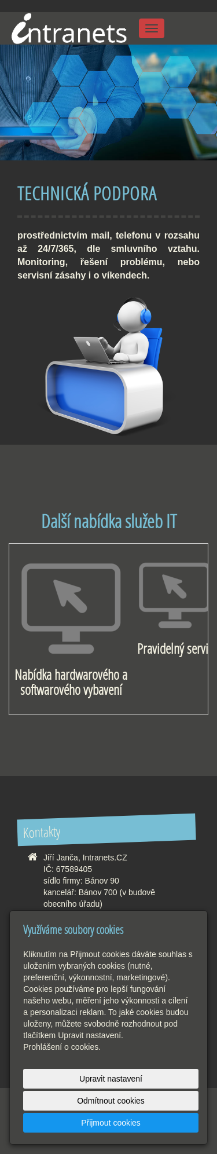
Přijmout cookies (111, 1122)
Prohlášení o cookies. (62, 1047)
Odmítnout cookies (111, 1100)
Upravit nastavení (110, 1078)
